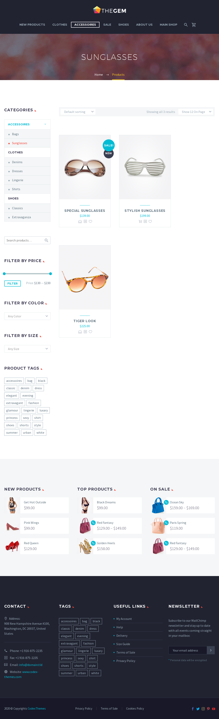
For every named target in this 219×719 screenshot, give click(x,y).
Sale (107, 24)
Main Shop (168, 24)
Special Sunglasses (84, 211)
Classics (17, 208)
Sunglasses (19, 143)
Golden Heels (106, 543)
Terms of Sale (125, 652)
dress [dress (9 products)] (38, 388)
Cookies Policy (135, 708)
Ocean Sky (177, 502)
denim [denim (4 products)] (25, 388)
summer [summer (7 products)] (12, 432)
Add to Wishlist (90, 221)
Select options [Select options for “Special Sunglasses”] (80, 221)
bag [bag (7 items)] (84, 621)
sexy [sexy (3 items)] (81, 658)
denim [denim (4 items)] (79, 628)
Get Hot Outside (35, 502)
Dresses (17, 171)
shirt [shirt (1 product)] (37, 418)
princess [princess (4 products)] (12, 418)
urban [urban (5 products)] (27, 432)
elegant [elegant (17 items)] (66, 636)
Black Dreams (106, 502)
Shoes (123, 24)
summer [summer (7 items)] (66, 673)
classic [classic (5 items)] (65, 628)
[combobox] (27, 316)
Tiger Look (84, 321)
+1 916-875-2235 (31, 651)
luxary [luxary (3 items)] (98, 651)
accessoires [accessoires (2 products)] (14, 381)
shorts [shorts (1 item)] (78, 666)
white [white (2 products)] (40, 432)
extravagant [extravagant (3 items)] (69, 643)
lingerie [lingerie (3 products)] (28, 410)
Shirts (16, 189)
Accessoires (85, 24)
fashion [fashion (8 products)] (33, 403)
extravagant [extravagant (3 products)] (14, 403)
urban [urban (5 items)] (82, 673)
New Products (32, 24)
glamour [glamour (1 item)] (67, 651)
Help (119, 627)
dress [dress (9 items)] (93, 628)
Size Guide (123, 644)
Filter (12, 283)
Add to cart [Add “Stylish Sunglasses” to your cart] (140, 221)
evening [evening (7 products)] (27, 395)
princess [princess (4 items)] (66, 658)
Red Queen (31, 543)
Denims (17, 162)
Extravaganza (21, 217)
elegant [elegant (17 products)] (11, 395)
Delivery (121, 636)
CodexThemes (37, 708)
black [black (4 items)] (96, 621)
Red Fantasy (105, 523)
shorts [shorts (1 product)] (24, 425)
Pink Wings (31, 523)
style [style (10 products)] (37, 425)
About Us (144, 24)
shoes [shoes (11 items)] (65, 666)
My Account (124, 619)
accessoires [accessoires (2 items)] (69, 621)
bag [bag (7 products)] (29, 381)
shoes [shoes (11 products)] (10, 425)
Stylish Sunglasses (145, 211)
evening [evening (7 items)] (82, 636)
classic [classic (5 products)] (10, 388)
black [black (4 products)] (41, 381)
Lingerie (17, 180)
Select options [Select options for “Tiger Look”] (80, 331)
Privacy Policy (125, 661)
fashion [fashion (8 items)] (88, 643)
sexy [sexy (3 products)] (26, 418)
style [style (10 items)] (92, 666)
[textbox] (27, 316)
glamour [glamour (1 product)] (12, 410)
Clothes (59, 24)
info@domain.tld (30, 665)
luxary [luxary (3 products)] (44, 410)
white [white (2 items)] (95, 673)
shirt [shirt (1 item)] (92, 658)
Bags (15, 134)
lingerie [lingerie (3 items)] (83, 651)
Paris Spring (178, 523)
